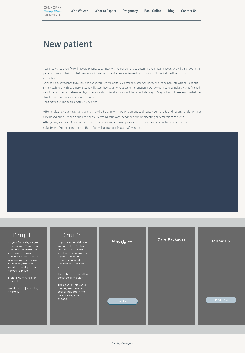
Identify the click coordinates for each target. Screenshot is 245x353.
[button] (122, 301)
